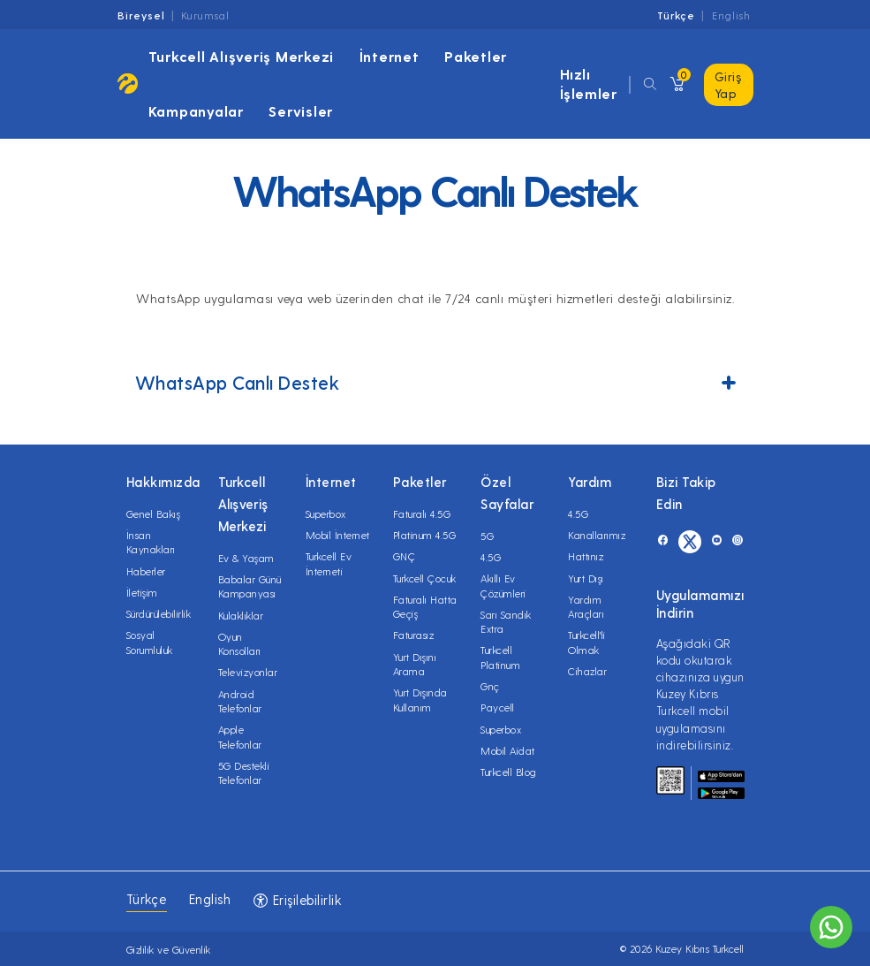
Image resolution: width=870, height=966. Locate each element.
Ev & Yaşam (246, 557)
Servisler (301, 111)
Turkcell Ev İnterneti (329, 563)
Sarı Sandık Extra (506, 621)
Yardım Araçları (586, 606)
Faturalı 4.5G (422, 513)
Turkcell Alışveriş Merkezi (241, 56)
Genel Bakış (153, 513)
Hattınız (585, 556)
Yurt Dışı (586, 578)
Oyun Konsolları (239, 643)
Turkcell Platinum (500, 656)
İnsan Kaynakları (151, 542)
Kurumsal (205, 15)
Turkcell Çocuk (425, 578)
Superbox (326, 513)
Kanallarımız (596, 535)
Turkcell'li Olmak (587, 641)
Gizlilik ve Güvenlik (168, 949)
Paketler (475, 56)
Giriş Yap (729, 85)
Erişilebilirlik (297, 900)
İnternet (389, 56)
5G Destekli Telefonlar (244, 772)
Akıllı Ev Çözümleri (503, 585)
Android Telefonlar (240, 701)
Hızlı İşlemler (588, 83)
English (731, 15)
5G (487, 535)
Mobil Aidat (507, 750)
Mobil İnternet (338, 535)
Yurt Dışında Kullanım (420, 699)
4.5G (490, 557)
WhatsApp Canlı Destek (435, 382)
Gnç (490, 686)
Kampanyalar (196, 111)
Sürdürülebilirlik (159, 613)
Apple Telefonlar (240, 736)
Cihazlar (587, 671)
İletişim (142, 592)
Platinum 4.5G (425, 535)
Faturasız (414, 634)
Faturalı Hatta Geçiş (425, 606)
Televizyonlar (248, 672)
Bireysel (141, 15)
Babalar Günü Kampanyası (250, 586)
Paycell (497, 707)
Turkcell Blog (508, 771)
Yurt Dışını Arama (415, 663)
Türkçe (676, 15)
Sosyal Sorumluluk (149, 641)
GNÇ (404, 556)
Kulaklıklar (241, 615)
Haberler (146, 571)
